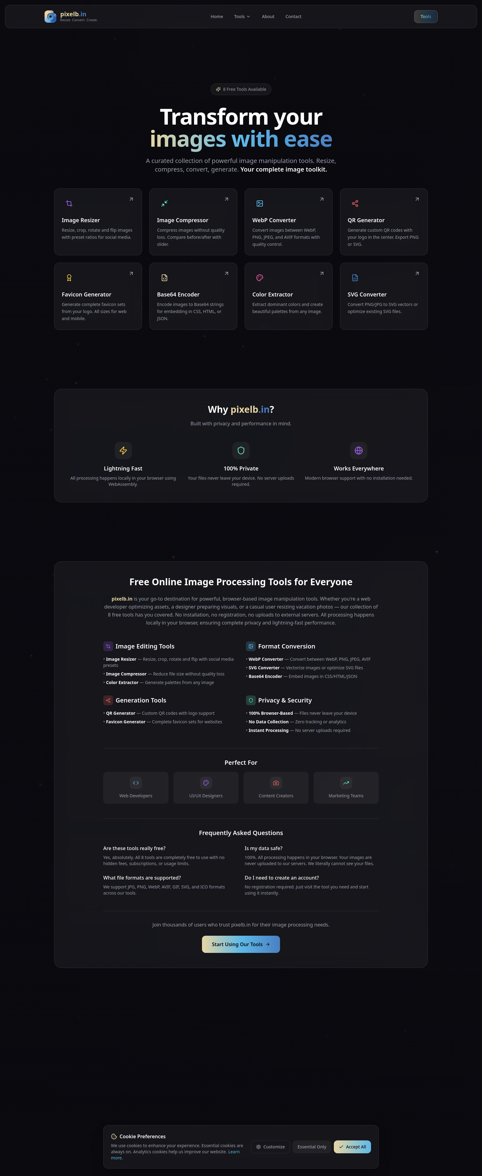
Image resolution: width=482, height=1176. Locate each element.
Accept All (352, 1147)
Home (217, 16)
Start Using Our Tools (241, 944)
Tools (242, 16)
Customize (270, 1147)
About (268, 16)
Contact (294, 16)
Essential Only (312, 1147)
